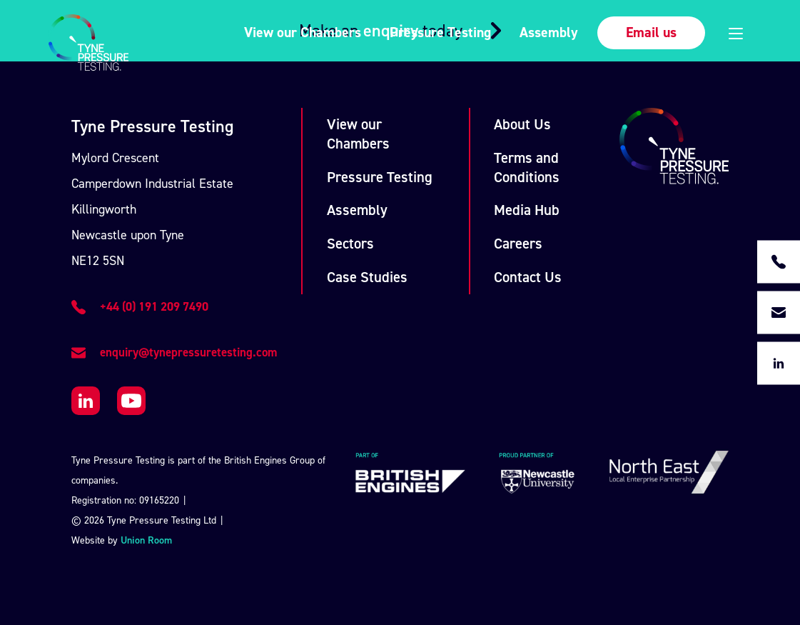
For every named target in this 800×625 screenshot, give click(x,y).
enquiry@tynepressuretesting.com (188, 352)
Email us (651, 32)
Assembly (549, 32)
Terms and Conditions (527, 167)
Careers (518, 244)
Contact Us (528, 277)
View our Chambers (302, 32)
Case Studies (367, 277)
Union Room (146, 540)
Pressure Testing (440, 32)
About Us (522, 124)
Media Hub (527, 210)
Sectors (350, 244)
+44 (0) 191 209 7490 (154, 306)
